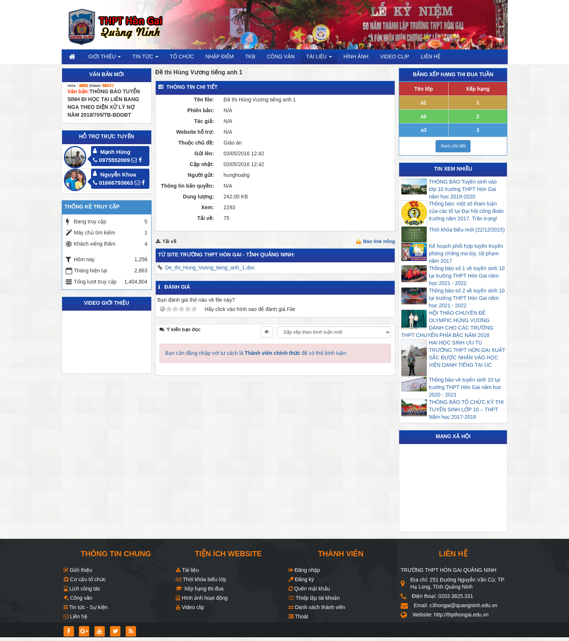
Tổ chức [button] (182, 56)
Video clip (190, 607)
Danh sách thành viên (316, 607)
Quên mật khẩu (309, 589)
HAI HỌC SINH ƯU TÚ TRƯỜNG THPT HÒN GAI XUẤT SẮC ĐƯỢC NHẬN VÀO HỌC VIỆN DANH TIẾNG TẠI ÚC (467, 354)
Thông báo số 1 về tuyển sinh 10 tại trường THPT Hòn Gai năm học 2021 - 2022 (467, 275)
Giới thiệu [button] (104, 59)
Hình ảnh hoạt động (202, 598)
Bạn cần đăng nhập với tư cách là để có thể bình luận (255, 353)
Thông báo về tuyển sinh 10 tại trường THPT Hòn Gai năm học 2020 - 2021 (465, 387)
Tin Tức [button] (145, 59)
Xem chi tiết (453, 146)
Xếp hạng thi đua (199, 589)
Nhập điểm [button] (220, 56)
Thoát (298, 616)
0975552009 (111, 160)
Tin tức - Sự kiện (86, 607)
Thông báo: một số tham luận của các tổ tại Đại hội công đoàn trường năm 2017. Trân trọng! (466, 211)
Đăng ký (301, 579)
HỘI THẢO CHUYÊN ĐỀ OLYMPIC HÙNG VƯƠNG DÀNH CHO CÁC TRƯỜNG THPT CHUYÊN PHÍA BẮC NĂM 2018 (447, 324)
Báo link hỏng (379, 241)
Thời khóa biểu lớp (201, 579)
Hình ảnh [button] (355, 56)
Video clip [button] (394, 56)
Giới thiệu (78, 570)
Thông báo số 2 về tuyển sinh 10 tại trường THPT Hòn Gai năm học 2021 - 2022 (467, 298)
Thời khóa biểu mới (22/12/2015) (467, 230)
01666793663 (113, 182)
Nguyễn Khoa (118, 174)
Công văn (78, 598)
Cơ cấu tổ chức (85, 579)
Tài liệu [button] (319, 59)
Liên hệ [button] (430, 56)
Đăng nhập (304, 570)
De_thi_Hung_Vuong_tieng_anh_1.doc (210, 268)
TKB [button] (250, 56)
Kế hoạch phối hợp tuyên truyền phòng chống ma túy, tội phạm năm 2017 (466, 253)
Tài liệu (187, 570)
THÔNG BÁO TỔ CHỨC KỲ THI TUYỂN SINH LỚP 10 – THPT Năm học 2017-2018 (466, 409)
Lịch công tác (82, 589)
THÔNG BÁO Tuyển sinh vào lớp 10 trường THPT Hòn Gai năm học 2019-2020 (463, 189)
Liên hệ (75, 616)
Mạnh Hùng (115, 152)
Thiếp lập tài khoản (314, 598)
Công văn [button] (281, 56)
